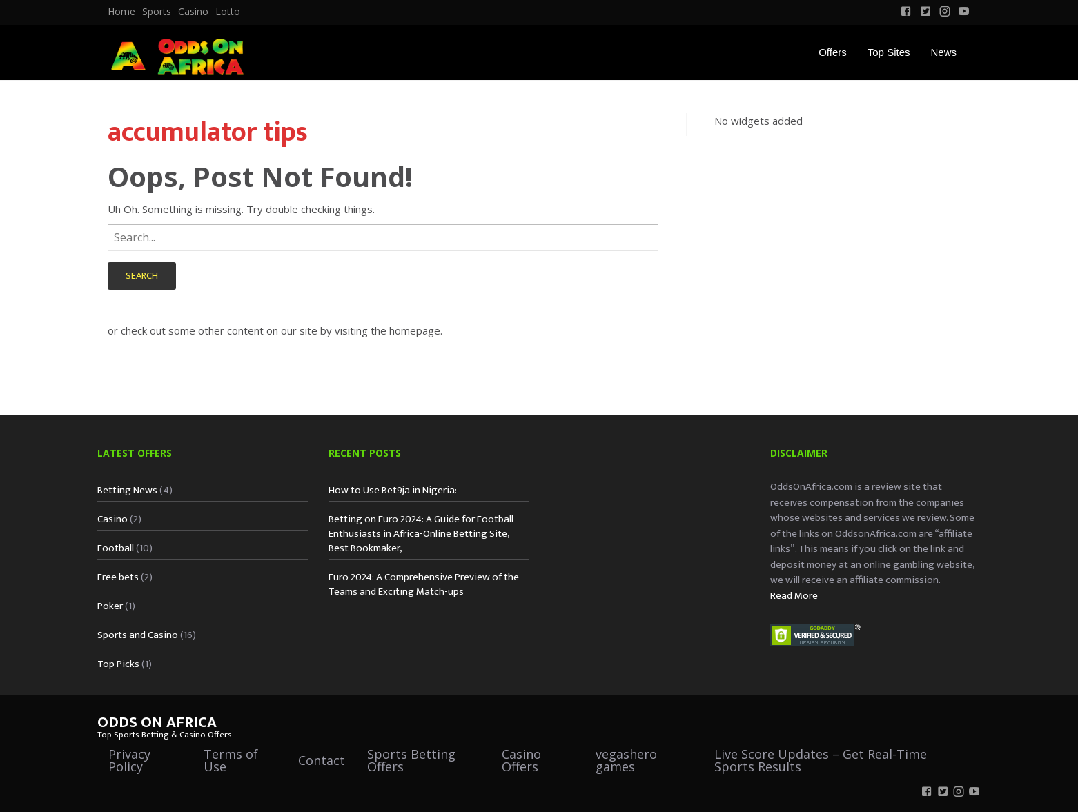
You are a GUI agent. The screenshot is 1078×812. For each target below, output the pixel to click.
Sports (156, 12)
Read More (794, 595)
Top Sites (889, 52)
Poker (110, 606)
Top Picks (118, 664)
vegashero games (626, 760)
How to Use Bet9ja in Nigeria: (393, 490)
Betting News (127, 490)
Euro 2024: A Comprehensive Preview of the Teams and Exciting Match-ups (424, 584)
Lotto (227, 12)
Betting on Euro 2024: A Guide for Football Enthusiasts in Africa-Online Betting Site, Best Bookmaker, (421, 534)
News (943, 52)
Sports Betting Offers (411, 760)
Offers (833, 52)
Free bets (118, 577)
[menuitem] (121, 12)
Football (115, 548)
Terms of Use (231, 760)
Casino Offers (521, 760)
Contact (321, 760)
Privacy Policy (129, 760)
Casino (193, 12)
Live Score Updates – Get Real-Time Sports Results (820, 760)
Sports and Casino (137, 635)
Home (121, 12)
